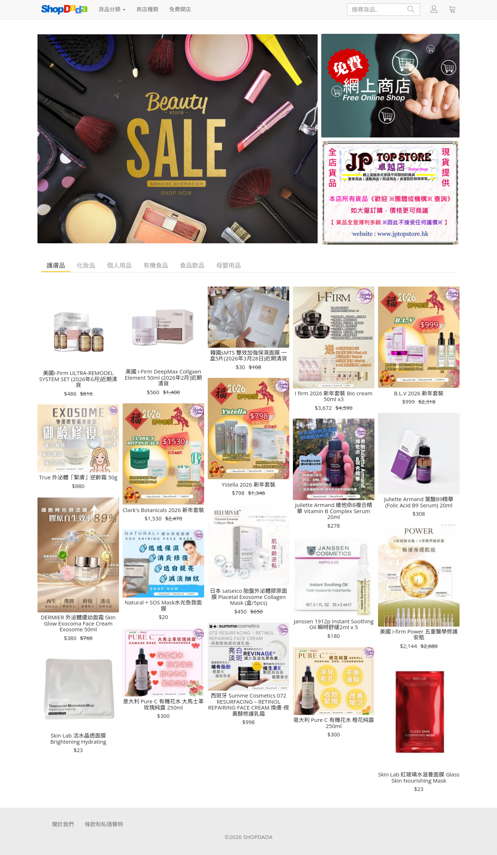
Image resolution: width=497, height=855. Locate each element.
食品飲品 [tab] (192, 265)
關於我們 (63, 824)
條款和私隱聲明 (104, 824)
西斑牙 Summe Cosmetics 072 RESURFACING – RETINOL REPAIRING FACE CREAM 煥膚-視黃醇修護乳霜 (248, 704)
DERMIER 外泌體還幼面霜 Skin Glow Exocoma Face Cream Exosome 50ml (78, 623)
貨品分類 (112, 9)
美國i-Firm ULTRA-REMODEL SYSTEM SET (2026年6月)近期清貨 (78, 379)
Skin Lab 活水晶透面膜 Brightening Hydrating (78, 738)
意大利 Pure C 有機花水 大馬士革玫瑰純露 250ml (163, 704)
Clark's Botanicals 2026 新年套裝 (163, 510)
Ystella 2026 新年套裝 (248, 485)
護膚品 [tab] (56, 265)
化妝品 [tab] (86, 265)
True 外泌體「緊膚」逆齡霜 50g (78, 477)
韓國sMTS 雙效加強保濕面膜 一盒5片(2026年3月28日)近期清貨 (248, 355)
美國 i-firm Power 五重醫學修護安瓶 (418, 634)
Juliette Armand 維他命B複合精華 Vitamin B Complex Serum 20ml (333, 511)
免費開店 (180, 9)
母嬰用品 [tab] (228, 265)
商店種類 (147, 9)
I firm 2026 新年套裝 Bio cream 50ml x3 (333, 396)
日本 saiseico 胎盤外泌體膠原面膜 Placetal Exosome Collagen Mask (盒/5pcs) (248, 597)
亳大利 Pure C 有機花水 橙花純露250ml (333, 723)
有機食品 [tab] (155, 265)
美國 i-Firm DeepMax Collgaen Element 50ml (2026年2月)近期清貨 (163, 377)
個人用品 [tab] (119, 265)
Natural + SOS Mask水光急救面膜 (163, 605)
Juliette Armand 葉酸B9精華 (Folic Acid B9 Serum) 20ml (419, 502)
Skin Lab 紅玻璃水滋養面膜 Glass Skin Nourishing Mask (418, 777)
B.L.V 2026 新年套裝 (419, 393)
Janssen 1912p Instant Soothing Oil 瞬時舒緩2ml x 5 (333, 624)
